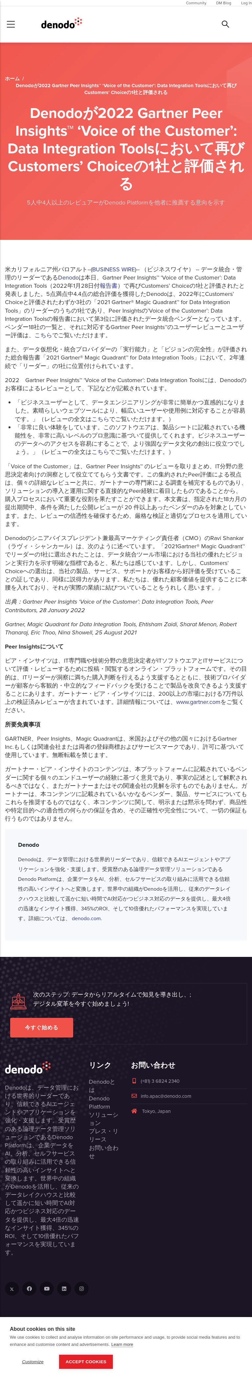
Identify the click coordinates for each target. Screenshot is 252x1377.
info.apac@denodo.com (161, 1096)
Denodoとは (102, 1085)
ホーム (12, 78)
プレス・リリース (103, 1135)
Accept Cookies (86, 1361)
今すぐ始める (41, 1027)
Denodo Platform (99, 1102)
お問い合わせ (103, 1152)
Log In (246, 3)
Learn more (122, 1344)
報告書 (108, 285)
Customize (33, 1361)
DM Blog (223, 3)
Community (196, 3)
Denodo (68, 277)
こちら (43, 335)
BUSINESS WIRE (113, 269)
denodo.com (86, 918)
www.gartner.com (198, 702)
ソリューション (103, 1119)
